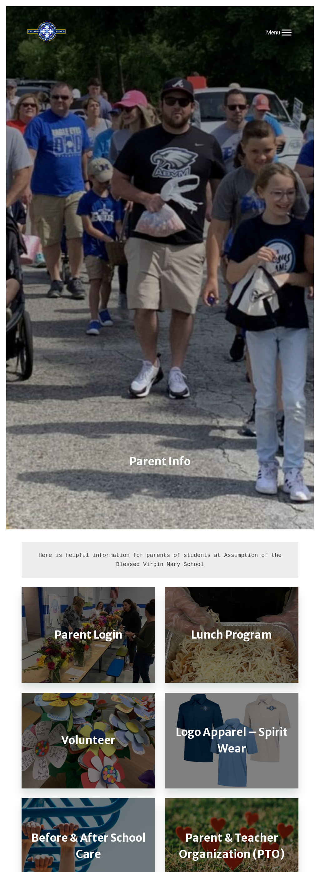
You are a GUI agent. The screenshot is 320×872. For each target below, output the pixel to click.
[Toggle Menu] (287, 32)
